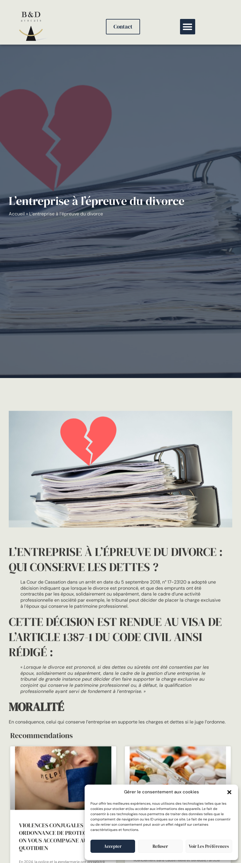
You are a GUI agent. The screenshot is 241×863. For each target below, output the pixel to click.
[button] (229, 792)
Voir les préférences (209, 846)
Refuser (160, 846)
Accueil (17, 214)
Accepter (113, 846)
